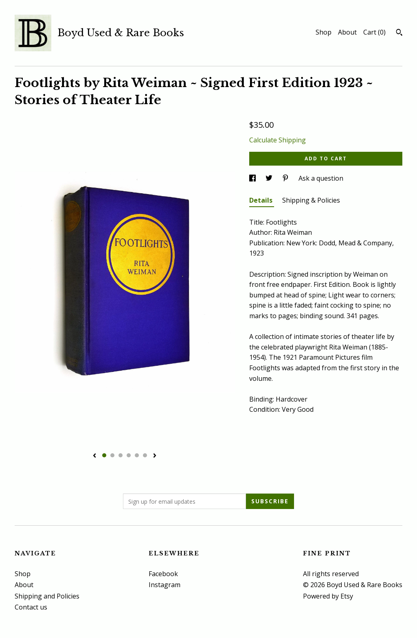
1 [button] (104, 455)
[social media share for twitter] (270, 178)
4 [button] (129, 455)
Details (261, 200)
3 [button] (121, 455)
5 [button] (137, 455)
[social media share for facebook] (253, 178)
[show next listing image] (155, 456)
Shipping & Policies (311, 200)
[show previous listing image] (94, 456)
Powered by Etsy (328, 596)
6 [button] (145, 455)
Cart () (374, 32)
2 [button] (112, 455)
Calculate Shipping (277, 139)
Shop (323, 32)
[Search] (399, 33)
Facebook (163, 573)
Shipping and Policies (47, 596)
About (347, 32)
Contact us (31, 607)
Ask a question (320, 178)
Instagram (164, 584)
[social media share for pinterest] (286, 178)
